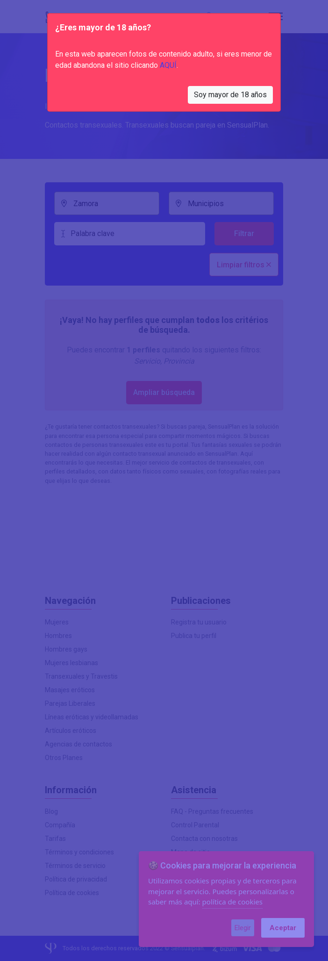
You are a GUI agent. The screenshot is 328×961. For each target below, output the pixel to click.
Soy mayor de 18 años (230, 94)
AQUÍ (168, 65)
